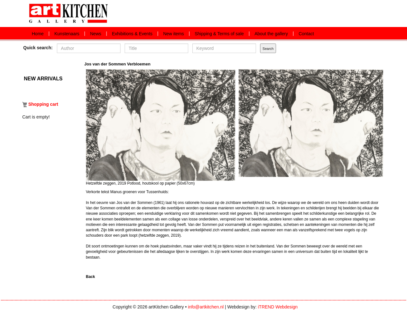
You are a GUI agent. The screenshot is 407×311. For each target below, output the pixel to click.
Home (38, 33)
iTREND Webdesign (278, 306)
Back (90, 276)
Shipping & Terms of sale (219, 33)
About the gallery (271, 33)
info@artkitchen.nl (206, 306)
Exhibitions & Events (132, 33)
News (95, 33)
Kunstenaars (66, 33)
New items (173, 33)
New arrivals (43, 78)
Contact (306, 33)
